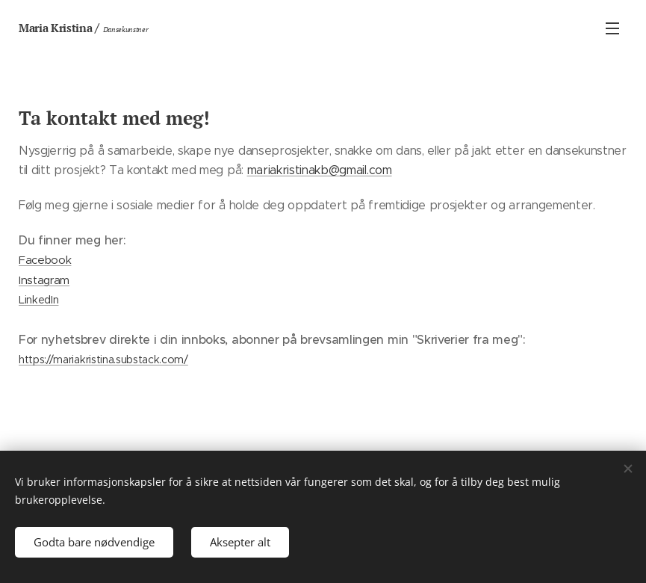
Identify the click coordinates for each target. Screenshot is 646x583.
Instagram (44, 280)
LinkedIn (38, 299)
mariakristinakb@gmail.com (319, 170)
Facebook (45, 260)
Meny (612, 28)
